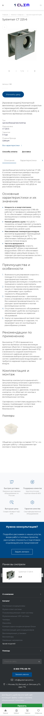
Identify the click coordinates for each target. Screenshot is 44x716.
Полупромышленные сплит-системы (17, 613)
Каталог (6, 601)
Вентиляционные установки (14, 633)
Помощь (6, 651)
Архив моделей (8, 644)
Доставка (26, 151)
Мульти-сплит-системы (12, 609)
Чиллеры (6, 620)
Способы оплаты (9, 151)
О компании (7, 594)
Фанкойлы (6, 623)
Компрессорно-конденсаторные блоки (19, 626)
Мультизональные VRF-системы (15, 616)
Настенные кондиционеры (13, 606)
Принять (22, 706)
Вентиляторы (8, 637)
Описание (9, 160)
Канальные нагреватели (12, 640)
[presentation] (42, 160)
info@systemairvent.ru (24, 680)
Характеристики (28, 160)
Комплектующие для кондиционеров (18, 630)
